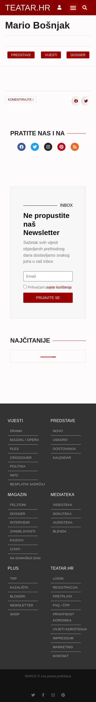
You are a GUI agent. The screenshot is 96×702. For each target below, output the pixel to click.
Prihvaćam (49, 287)
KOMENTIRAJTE (21, 99)
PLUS (13, 568)
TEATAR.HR (27, 7)
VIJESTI (15, 421)
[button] (73, 7)
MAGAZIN (17, 494)
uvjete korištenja (58, 287)
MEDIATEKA (62, 494)
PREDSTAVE (63, 421)
